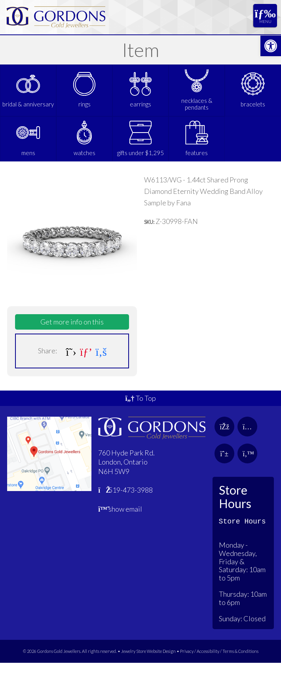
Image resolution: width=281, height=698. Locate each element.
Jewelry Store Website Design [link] (148, 686)
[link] (270, 46)
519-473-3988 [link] (125, 525)
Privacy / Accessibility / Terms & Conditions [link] (219, 686)
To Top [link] (140, 433)
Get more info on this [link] (72, 357)
